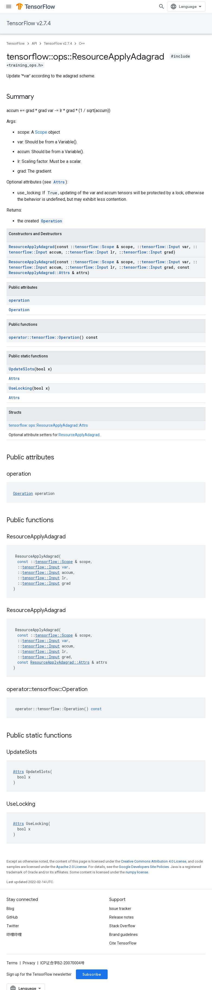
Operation (51, 220)
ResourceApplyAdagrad (31, 246)
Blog (10, 908)
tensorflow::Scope (94, 246)
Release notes (121, 917)
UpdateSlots (21, 368)
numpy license (137, 872)
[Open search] (161, 6)
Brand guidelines (123, 934)
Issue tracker (120, 908)
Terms (12, 963)
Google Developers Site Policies (144, 867)
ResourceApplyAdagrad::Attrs (39, 272)
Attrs (59, 182)
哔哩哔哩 (14, 934)
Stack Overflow (122, 926)
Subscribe (91, 974)
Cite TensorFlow (123, 943)
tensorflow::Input (161, 246)
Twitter (13, 926)
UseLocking (20, 388)
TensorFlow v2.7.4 (29, 23)
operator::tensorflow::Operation (44, 337)
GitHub (12, 917)
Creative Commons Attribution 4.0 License (153, 861)
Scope (41, 132)
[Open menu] (8, 6)
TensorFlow (16, 43)
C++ (82, 43)
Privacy (29, 963)
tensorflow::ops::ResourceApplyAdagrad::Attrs (48, 425)
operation (19, 300)
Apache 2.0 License (71, 867)
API (34, 43)
